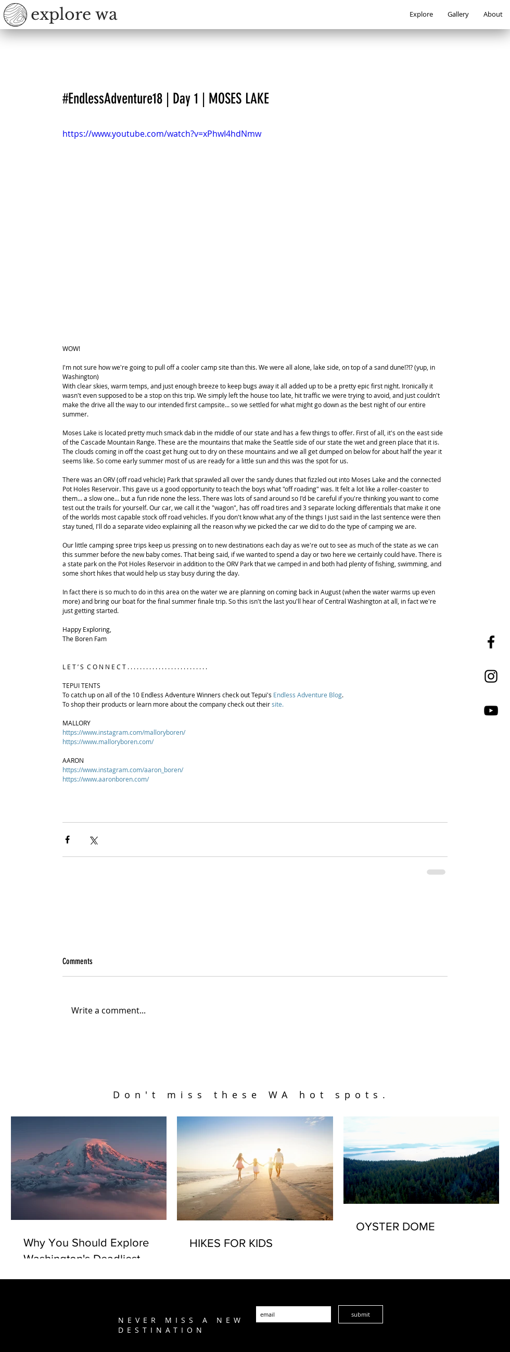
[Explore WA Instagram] (491, 676)
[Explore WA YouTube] (491, 710)
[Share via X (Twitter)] (93, 839)
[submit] (360, 1314)
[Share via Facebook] (67, 839)
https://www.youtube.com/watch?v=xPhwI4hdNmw (161, 133)
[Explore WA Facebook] (491, 642)
